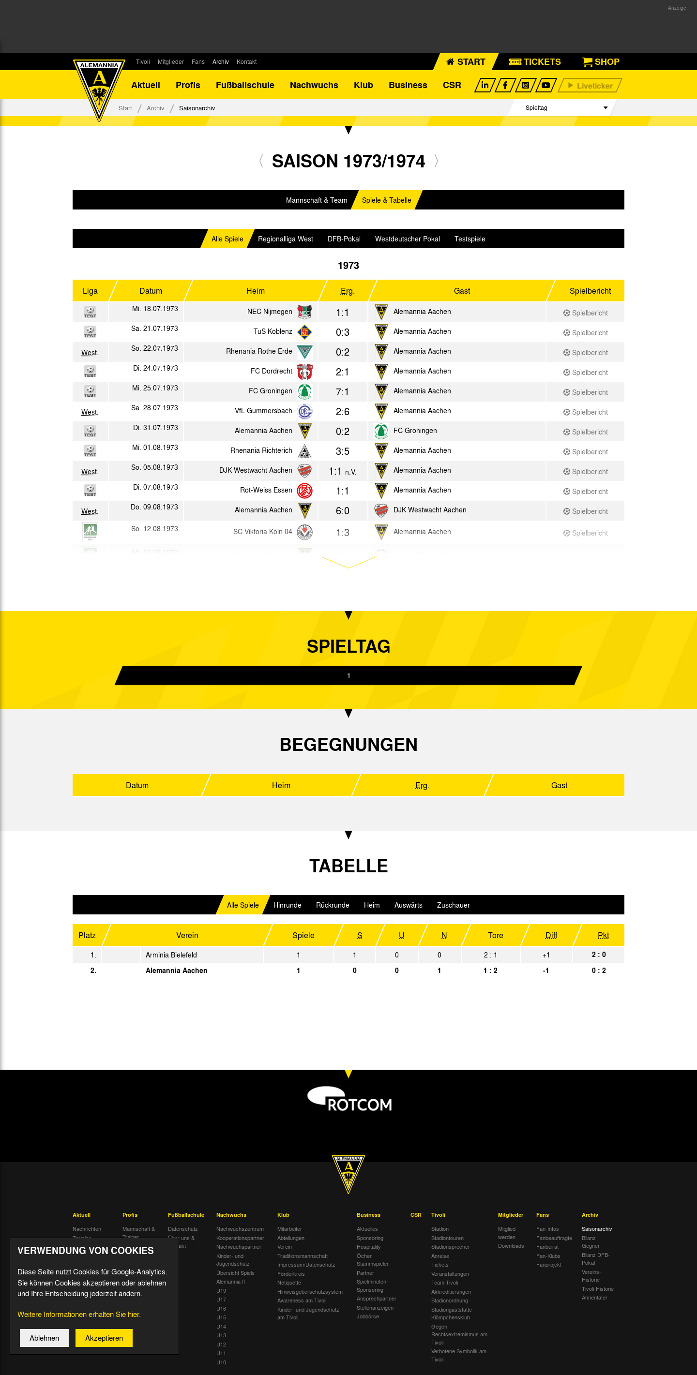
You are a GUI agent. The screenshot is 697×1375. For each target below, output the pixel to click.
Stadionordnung (449, 1300)
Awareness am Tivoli (301, 1300)
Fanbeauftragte (554, 1237)
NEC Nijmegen (269, 311)
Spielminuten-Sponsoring (372, 1285)
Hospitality (369, 1246)
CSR (452, 84)
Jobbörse (368, 1316)
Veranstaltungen (450, 1273)
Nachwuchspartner (238, 1246)
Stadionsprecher (450, 1246)
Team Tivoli (444, 1282)
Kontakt (247, 61)
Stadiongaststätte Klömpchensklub (451, 1313)
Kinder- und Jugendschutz (233, 1260)
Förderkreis (291, 1273)
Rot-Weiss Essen (266, 489)
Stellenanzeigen (375, 1307)
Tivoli (143, 61)
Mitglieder (171, 61)
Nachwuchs (314, 84)
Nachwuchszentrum (240, 1228)
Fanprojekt (548, 1264)
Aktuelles (367, 1228)
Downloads (511, 1245)
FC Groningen (270, 390)
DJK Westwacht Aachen (255, 470)
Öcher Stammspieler (373, 1260)
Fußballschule (245, 84)
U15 (221, 1317)
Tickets (440, 1264)
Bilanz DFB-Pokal (596, 1259)
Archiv (220, 61)
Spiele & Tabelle (386, 200)
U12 (221, 1344)
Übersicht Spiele (235, 1272)
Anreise (440, 1255)
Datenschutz (183, 1228)
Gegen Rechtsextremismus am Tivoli (459, 1334)
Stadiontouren (447, 1237)
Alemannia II (230, 1281)
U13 (221, 1335)
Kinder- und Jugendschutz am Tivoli (308, 1313)
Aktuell (145, 84)
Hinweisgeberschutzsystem (310, 1291)
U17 (221, 1299)
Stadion (440, 1228)
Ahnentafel (594, 1297)
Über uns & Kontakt (181, 1242)
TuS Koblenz (273, 331)
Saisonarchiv (597, 1228)
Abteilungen (290, 1237)
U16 (221, 1308)
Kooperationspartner (240, 1237)
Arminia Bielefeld (171, 954)
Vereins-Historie (591, 1276)
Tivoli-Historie (598, 1288)
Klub (363, 84)
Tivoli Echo (85, 1246)
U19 (221, 1290)
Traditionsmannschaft (302, 1255)
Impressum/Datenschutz (306, 1264)
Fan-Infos (547, 1228)
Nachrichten (87, 1228)
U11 (221, 1353)
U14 (221, 1326)
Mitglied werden (506, 1232)
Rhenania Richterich (261, 450)
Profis (188, 84)
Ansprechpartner (376, 1298)
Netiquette (289, 1282)
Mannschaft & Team (317, 200)
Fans (198, 61)
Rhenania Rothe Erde (259, 351)
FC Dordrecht (271, 370)
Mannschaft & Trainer (138, 1232)
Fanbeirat (547, 1246)
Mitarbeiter (289, 1228)
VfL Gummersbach (263, 410)
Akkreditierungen (451, 1291)
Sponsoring (370, 1237)
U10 (221, 1362)
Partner (365, 1272)
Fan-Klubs (548, 1255)
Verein (284, 1246)
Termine (82, 1237)
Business (408, 84)
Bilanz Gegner (591, 1242)
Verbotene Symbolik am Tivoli (458, 1355)
